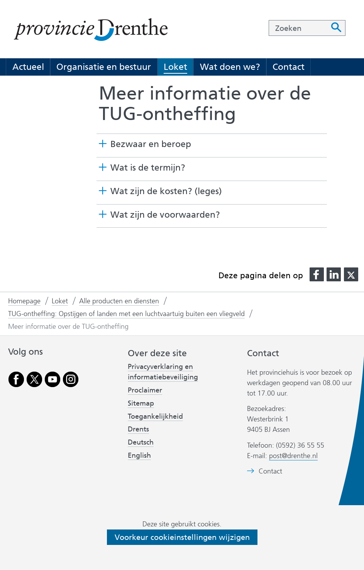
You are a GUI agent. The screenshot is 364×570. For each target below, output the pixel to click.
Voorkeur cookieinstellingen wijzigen (182, 537)
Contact (289, 66)
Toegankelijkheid (155, 416)
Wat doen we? (230, 66)
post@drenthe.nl (293, 456)
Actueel (28, 66)
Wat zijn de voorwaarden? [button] (165, 214)
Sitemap (141, 403)
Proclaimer (145, 390)
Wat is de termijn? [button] (147, 167)
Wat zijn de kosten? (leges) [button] (166, 191)
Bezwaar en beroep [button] (150, 144)
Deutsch (141, 442)
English (139, 455)
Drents (138, 429)
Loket (175, 66)
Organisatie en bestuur (103, 66)
